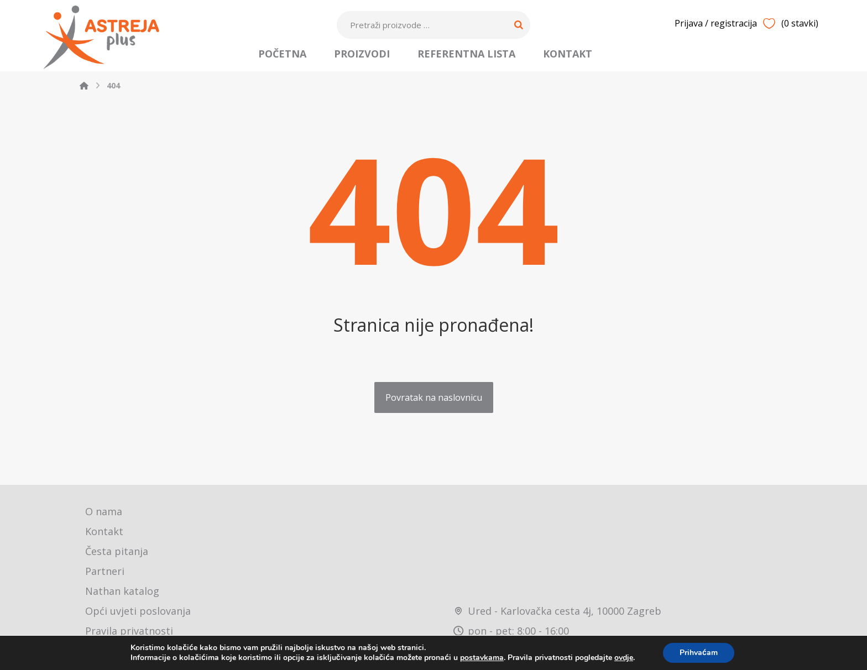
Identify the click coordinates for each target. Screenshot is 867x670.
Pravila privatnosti (129, 630)
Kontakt (104, 531)
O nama (103, 511)
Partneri (104, 571)
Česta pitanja (116, 551)
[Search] (519, 25)
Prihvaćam (699, 652)
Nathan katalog (122, 591)
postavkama (482, 658)
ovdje (623, 657)
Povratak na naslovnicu (433, 397)
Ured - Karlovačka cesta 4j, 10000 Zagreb (557, 610)
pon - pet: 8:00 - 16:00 (511, 630)
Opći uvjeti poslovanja (138, 610)
